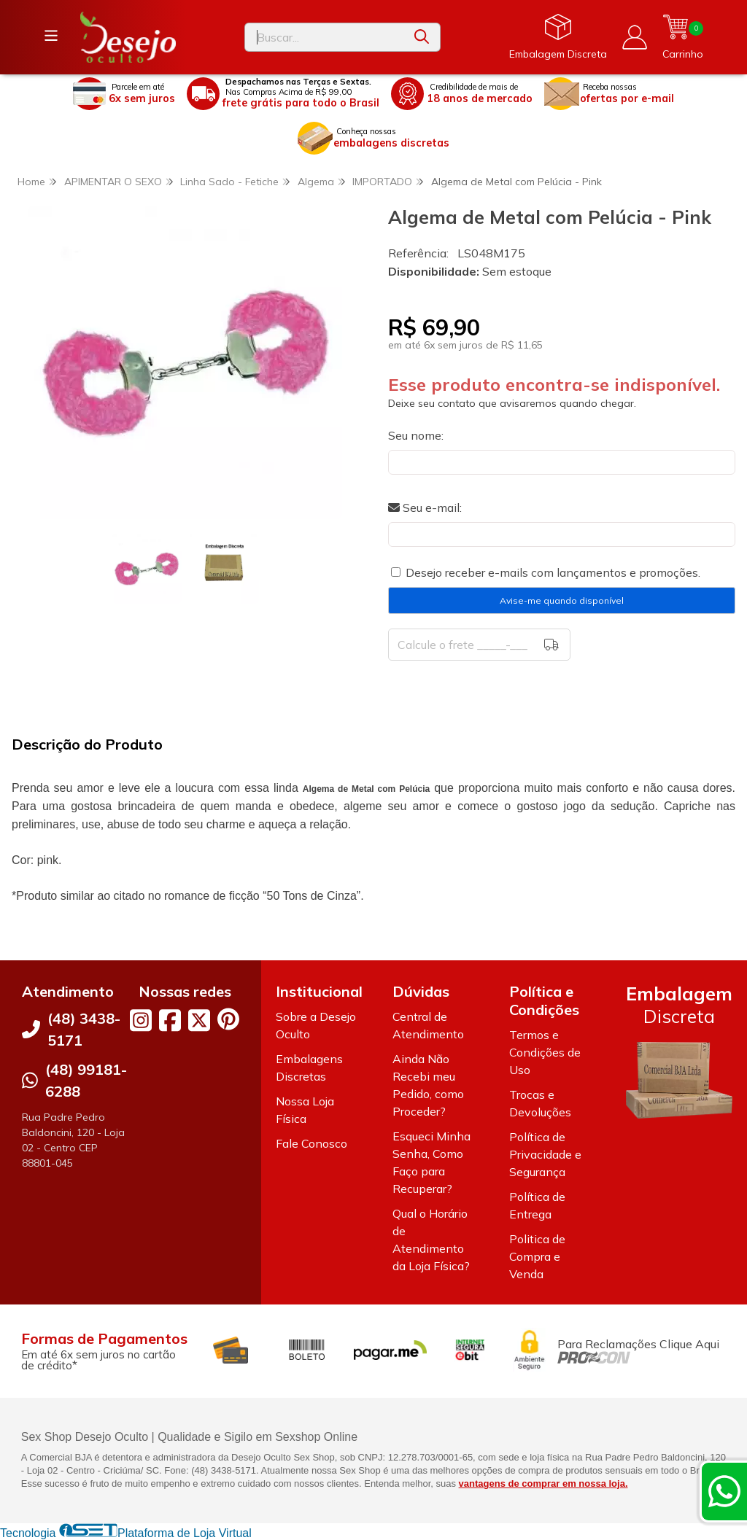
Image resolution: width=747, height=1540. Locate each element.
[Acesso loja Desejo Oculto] (635, 37)
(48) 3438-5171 (83, 1029)
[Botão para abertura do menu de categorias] (51, 35)
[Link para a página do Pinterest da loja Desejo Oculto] (228, 1019)
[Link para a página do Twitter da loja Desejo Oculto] (199, 1020)
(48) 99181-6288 (86, 1080)
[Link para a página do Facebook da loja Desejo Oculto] (170, 1020)
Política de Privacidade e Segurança (545, 1154)
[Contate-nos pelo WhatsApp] (724, 1491)
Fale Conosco (311, 1143)
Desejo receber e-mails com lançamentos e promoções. (553, 572)
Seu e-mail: (425, 507)
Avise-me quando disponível (562, 600)
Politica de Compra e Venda (537, 1256)
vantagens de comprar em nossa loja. (543, 1483)
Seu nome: (416, 435)
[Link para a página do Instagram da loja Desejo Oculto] (141, 1020)
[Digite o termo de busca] (324, 37)
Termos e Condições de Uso (545, 1052)
